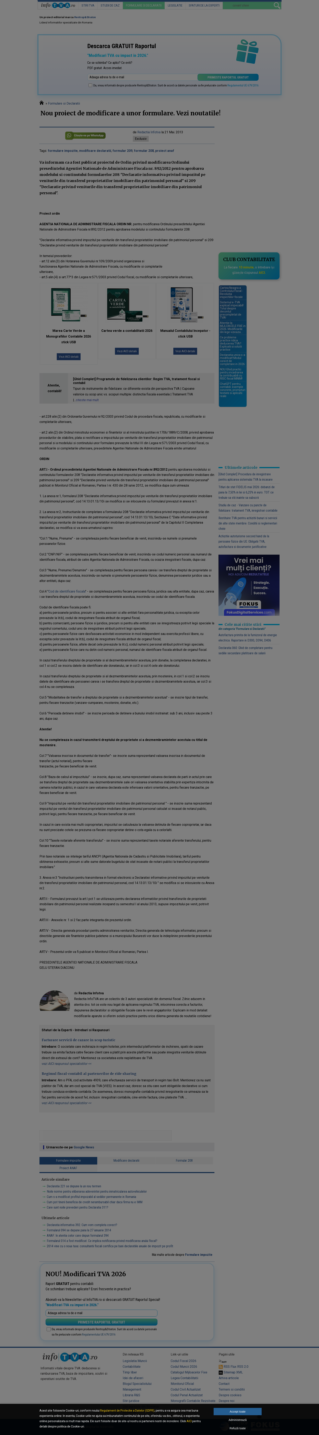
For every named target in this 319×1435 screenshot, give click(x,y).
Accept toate (238, 1411)
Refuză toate (237, 1428)
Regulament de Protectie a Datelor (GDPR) (127, 1410)
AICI (189, 1421)
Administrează (238, 1420)
